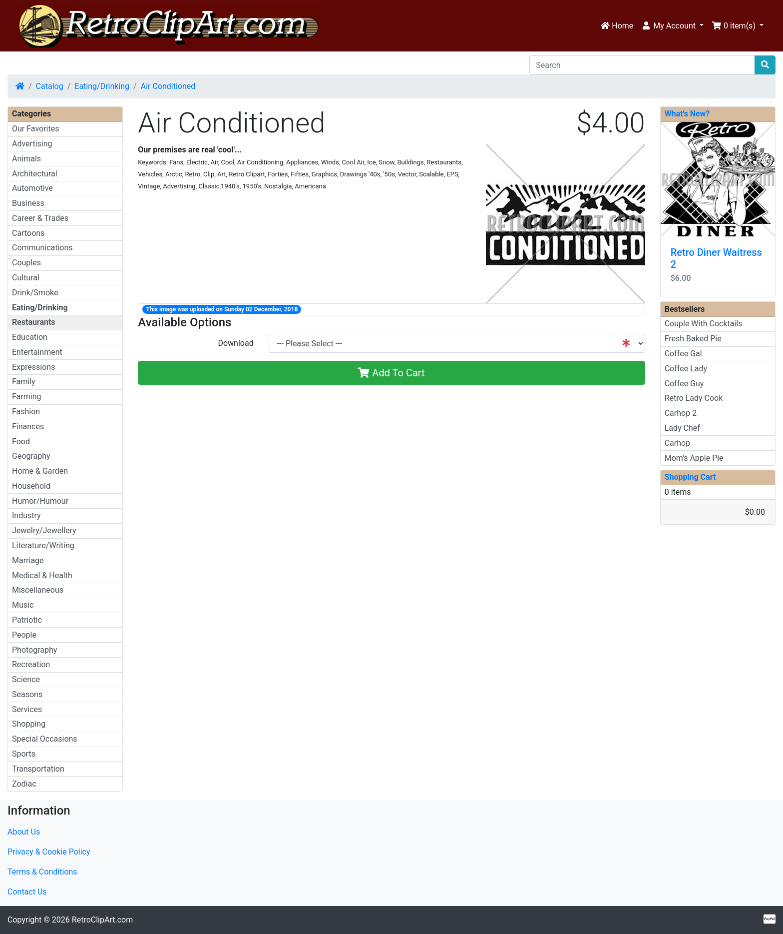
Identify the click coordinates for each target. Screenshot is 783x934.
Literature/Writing (43, 545)
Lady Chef (682, 428)
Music (22, 605)
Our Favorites (35, 128)
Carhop (677, 443)
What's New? (687, 113)
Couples (26, 262)
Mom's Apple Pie (694, 458)
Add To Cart (391, 373)
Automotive (32, 188)
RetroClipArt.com (102, 920)
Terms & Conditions (42, 872)
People (24, 635)
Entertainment (37, 352)
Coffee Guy (684, 383)
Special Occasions (44, 739)
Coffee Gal (683, 353)
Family (23, 381)
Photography (34, 650)
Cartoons (28, 233)
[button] (672, 26)
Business (28, 203)
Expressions (33, 367)
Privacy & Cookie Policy (48, 852)
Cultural (25, 277)
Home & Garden (40, 471)
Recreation (31, 664)
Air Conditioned (168, 86)
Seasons (27, 694)
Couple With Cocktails (704, 323)
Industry (26, 515)
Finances (28, 426)
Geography (31, 456)
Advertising (32, 143)
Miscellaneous (37, 590)
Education (29, 337)
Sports (23, 754)
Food (21, 441)
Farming (26, 396)
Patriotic (27, 620)
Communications (42, 247)
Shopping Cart (690, 477)
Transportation (38, 769)
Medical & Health (42, 575)
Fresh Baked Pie (693, 338)
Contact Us (27, 892)
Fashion (26, 411)
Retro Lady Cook (694, 398)
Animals (26, 158)
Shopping (28, 724)
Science (26, 679)
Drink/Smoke (35, 292)
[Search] (642, 64)
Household (31, 486)
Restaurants (33, 322)
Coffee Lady (686, 368)
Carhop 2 (681, 413)
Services (27, 709)
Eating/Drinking (101, 86)
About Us (23, 832)
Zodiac (24, 784)
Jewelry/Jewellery (44, 530)
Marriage (28, 560)
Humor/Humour (40, 501)
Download (235, 343)
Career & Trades (40, 218)
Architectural (34, 173)
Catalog (49, 86)
